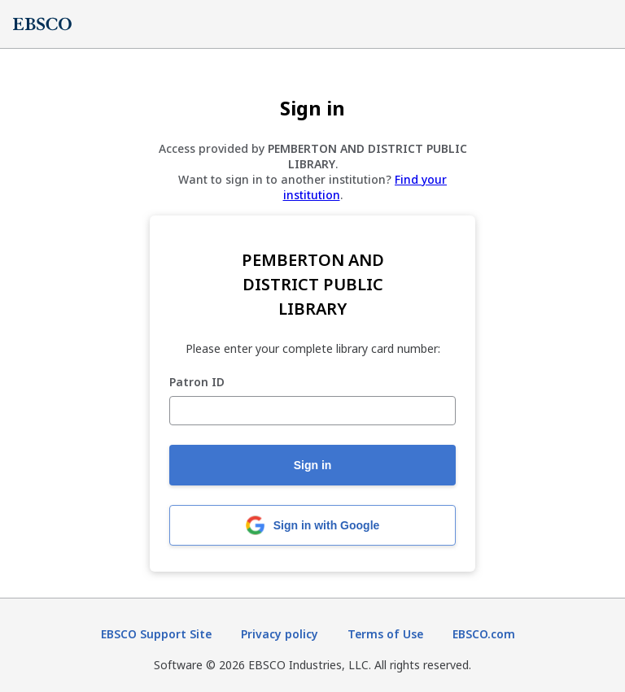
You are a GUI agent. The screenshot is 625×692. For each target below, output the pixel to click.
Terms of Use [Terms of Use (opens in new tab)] (385, 634)
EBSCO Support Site (156, 634)
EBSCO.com (483, 634)
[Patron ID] (312, 410)
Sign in (313, 465)
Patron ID (197, 383)
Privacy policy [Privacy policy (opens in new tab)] (279, 634)
